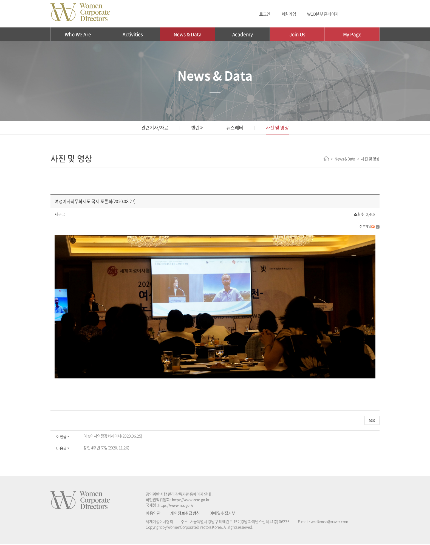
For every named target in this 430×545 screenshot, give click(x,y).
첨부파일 (369, 226)
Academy (242, 34)
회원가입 (288, 14)
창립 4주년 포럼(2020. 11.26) (106, 448)
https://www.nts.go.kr (177, 506)
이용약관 (153, 514)
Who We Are (78, 34)
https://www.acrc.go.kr (192, 500)
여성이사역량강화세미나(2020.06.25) (112, 436)
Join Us (297, 34)
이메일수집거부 (222, 514)
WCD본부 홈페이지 (323, 14)
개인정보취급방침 (185, 514)
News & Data (187, 34)
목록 (372, 420)
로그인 (264, 14)
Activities (133, 34)
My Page (352, 34)
